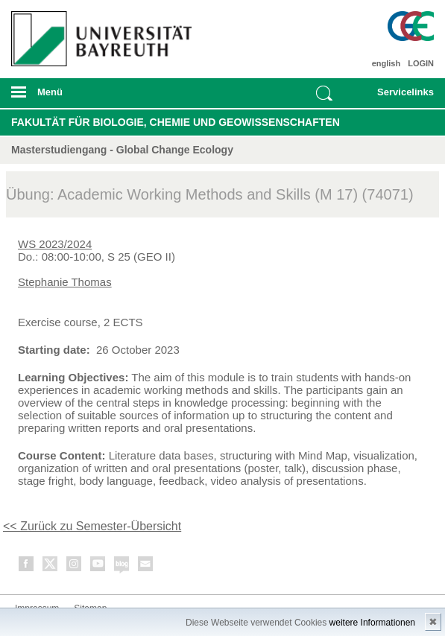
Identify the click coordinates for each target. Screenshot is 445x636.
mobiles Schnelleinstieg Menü (399, 97)
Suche (324, 93)
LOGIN (421, 63)
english (386, 63)
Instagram (74, 566)
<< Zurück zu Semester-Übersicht (92, 526)
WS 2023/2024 (55, 244)
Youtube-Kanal (98, 566)
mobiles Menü (98, 97)
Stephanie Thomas (65, 282)
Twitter (50, 566)
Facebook (27, 566)
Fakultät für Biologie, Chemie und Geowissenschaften (175, 122)
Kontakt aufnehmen (146, 566)
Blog (122, 566)
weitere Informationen (372, 622)
